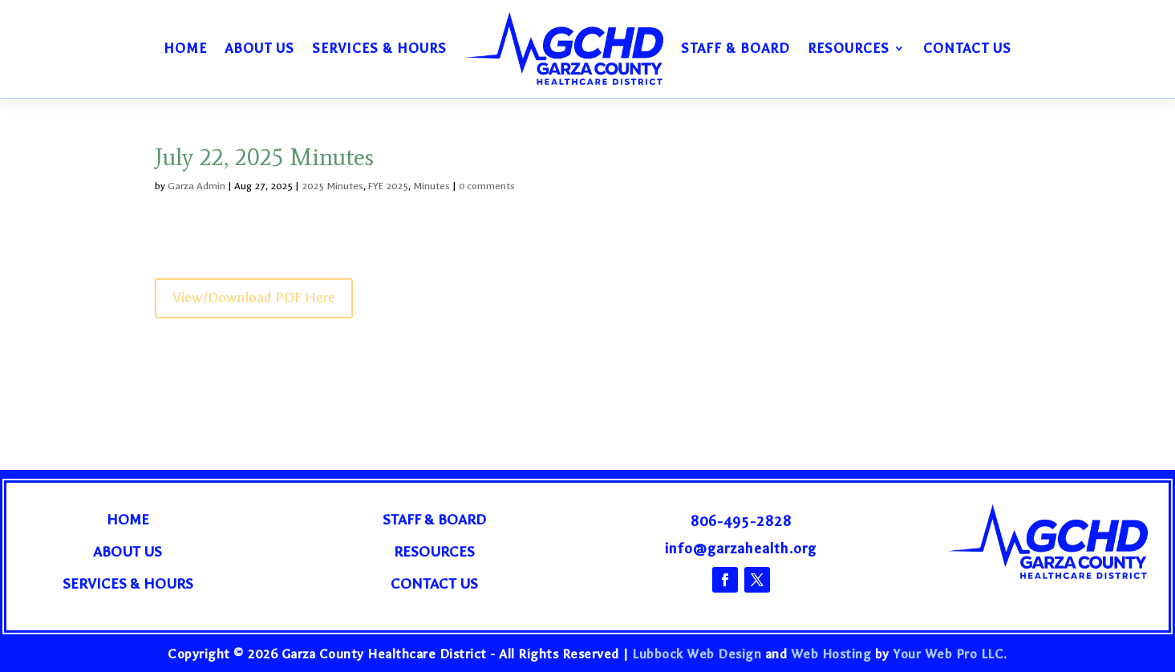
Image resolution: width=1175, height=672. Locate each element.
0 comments (487, 186)
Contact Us (967, 48)
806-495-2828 (741, 521)
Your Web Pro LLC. (950, 654)
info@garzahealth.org (740, 548)
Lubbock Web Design (696, 654)
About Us (259, 48)
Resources (848, 48)
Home (185, 48)
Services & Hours (379, 48)
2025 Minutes (332, 186)
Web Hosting (831, 654)
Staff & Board (735, 48)
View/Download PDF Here (253, 297)
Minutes (431, 186)
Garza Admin (196, 186)
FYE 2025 (388, 186)
